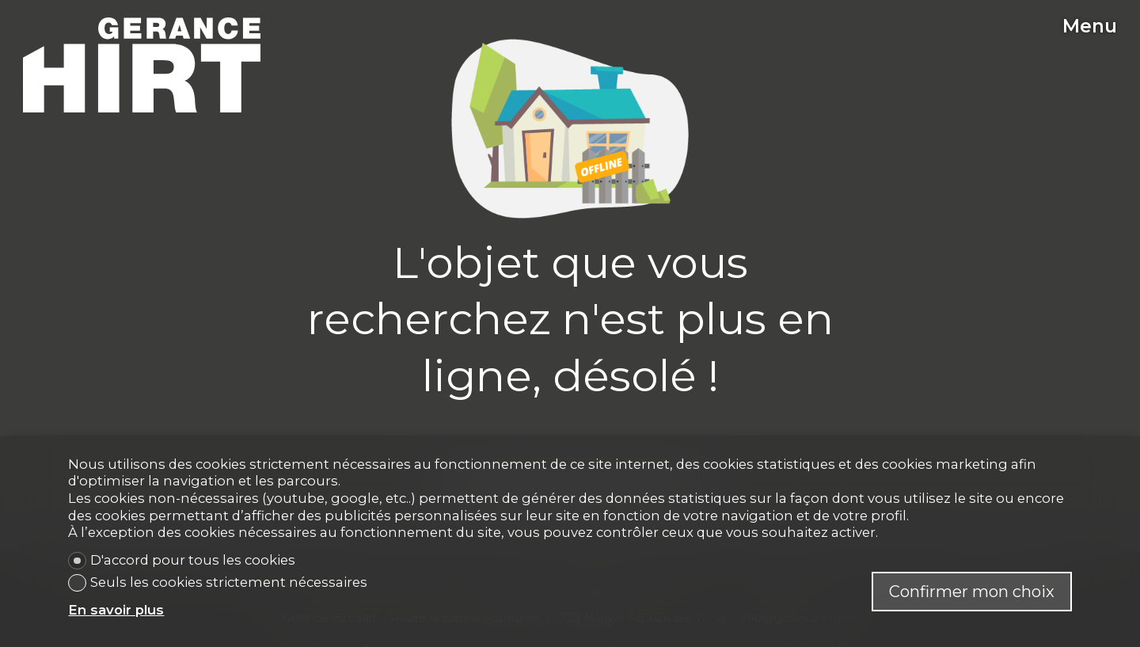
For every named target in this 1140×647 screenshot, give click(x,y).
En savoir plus (116, 610)
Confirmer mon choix (971, 591)
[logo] (141, 64)
